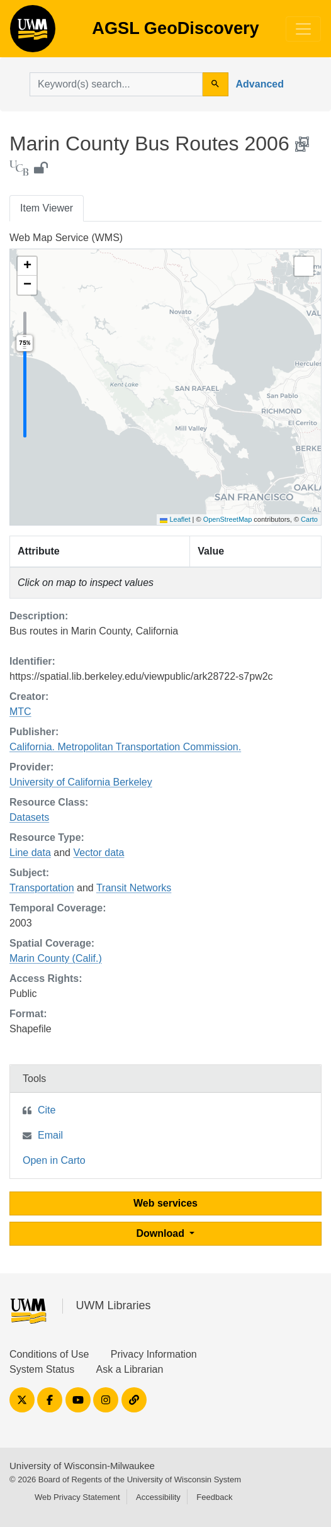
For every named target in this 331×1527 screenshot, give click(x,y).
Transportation (41, 887)
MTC (20, 711)
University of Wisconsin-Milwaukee (82, 1465)
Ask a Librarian (130, 1369)
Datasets (29, 817)
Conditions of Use (49, 1354)
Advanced (260, 84)
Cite (46, 1110)
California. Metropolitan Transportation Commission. (125, 746)
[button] (27, 266)
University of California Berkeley (80, 782)
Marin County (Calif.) (55, 958)
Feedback (214, 1497)
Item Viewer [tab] (46, 208)
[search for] (116, 84)
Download (162, 1233)
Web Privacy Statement (77, 1497)
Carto (309, 519)
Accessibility (158, 1497)
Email (50, 1135)
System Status (41, 1369)
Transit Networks (133, 887)
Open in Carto (54, 1160)
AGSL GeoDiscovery (33, 33)
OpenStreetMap (227, 519)
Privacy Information (154, 1354)
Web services (165, 1203)
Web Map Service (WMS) (66, 237)
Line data (30, 852)
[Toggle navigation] (303, 29)
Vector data (98, 852)
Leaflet (175, 519)
